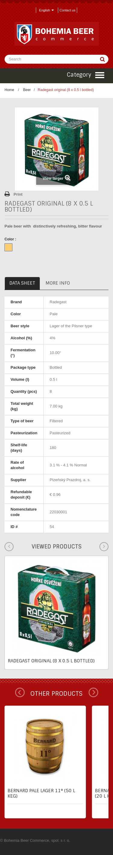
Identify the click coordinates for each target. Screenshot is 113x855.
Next (93, 692)
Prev (20, 692)
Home (9, 90)
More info (58, 283)
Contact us (68, 10)
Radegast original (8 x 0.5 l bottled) (51, 661)
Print (18, 194)
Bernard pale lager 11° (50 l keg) (41, 793)
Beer (27, 90)
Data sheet (22, 283)
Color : (11, 239)
